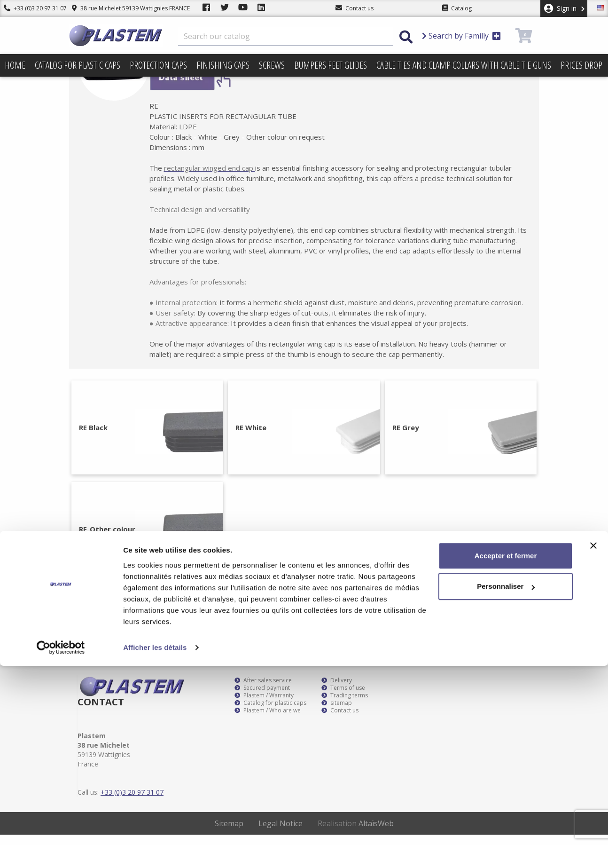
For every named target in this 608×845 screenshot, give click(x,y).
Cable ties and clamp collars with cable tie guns (463, 65)
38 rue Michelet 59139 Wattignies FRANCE (123, 8)
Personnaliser (506, 765)
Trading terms (344, 706)
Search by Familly (461, 36)
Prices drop (581, 65)
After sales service (263, 691)
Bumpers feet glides (330, 65)
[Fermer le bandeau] (593, 724)
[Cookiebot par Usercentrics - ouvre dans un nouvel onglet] (61, 827)
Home (15, 65)
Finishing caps (222, 65)
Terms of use (343, 698)
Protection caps (158, 65)
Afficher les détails (155, 826)
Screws (272, 65)
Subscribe (512, 609)
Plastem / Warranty (264, 706)
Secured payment (262, 698)
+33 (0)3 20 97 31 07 (31, 8)
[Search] (285, 36)
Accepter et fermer (506, 735)
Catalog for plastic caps (77, 65)
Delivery (336, 691)
